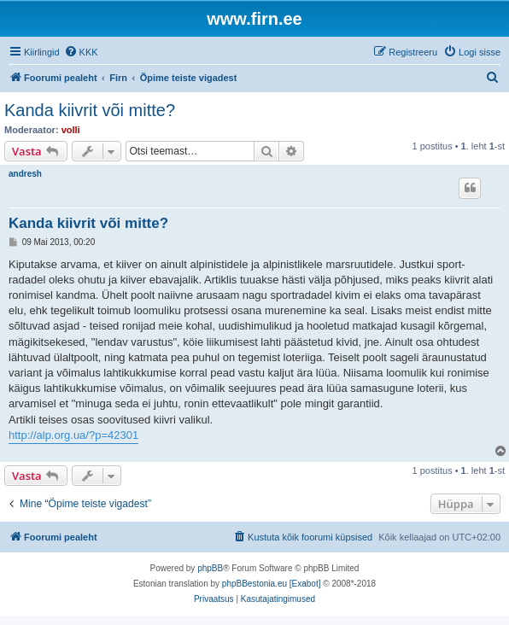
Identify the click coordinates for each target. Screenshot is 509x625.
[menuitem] (81, 52)
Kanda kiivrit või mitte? (89, 110)
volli (70, 130)
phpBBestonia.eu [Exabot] (271, 583)
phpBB (210, 568)
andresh (25, 173)
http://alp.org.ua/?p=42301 (73, 435)
